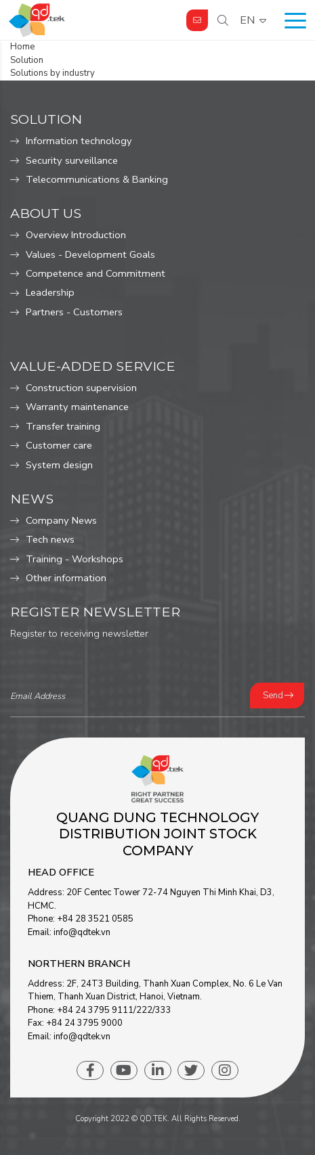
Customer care (59, 445)
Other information (66, 578)
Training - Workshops (74, 559)
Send (273, 695)
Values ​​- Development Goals (90, 254)
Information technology (79, 141)
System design (59, 465)
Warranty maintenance (77, 406)
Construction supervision (81, 387)
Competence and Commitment (95, 273)
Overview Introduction (76, 235)
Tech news (50, 539)
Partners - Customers (74, 312)
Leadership (50, 292)
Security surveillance (72, 160)
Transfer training (63, 426)
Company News (61, 520)
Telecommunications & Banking (97, 179)
